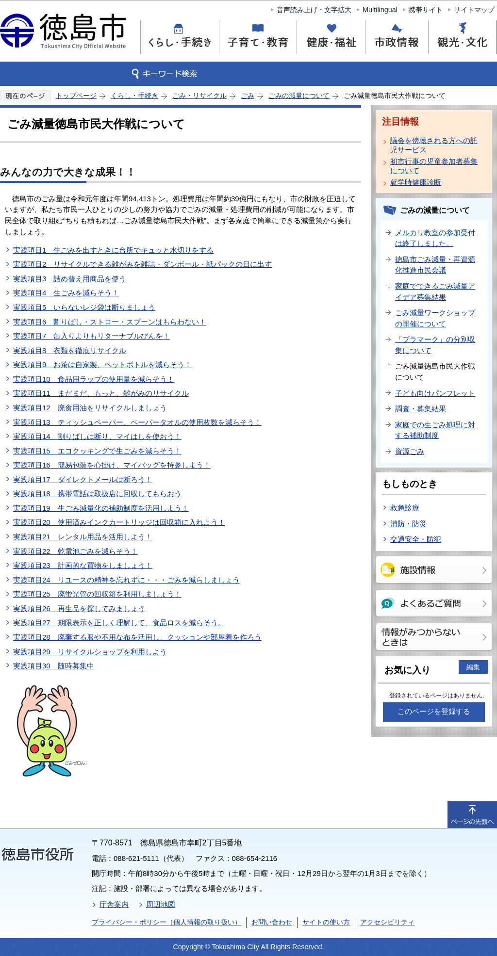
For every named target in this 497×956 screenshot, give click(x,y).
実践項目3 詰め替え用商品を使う (69, 279)
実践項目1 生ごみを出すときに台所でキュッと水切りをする (113, 250)
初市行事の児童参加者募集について (434, 166)
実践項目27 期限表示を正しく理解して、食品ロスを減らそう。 (119, 622)
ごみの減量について (299, 95)
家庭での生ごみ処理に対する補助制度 (435, 430)
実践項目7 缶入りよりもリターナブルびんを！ (91, 336)
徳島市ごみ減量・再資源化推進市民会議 (435, 265)
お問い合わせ (271, 922)
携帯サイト (426, 10)
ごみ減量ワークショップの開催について (435, 318)
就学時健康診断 (415, 182)
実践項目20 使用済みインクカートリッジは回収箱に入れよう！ (119, 522)
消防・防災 (408, 523)
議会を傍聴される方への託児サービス (434, 145)
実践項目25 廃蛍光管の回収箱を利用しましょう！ (97, 594)
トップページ (76, 95)
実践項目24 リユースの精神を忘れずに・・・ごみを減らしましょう (126, 580)
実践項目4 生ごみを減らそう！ (66, 293)
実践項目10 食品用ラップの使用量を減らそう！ (93, 379)
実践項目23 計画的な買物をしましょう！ (82, 565)
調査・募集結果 (420, 409)
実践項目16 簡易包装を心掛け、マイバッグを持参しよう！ (112, 465)
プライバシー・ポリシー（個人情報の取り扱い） (166, 922)
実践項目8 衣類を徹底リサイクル (69, 350)
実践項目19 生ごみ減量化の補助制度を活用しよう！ (101, 508)
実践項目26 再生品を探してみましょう (79, 608)
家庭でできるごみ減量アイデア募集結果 (435, 291)
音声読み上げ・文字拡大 (314, 10)
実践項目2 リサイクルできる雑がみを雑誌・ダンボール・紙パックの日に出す (142, 264)
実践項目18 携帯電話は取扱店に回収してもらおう (97, 493)
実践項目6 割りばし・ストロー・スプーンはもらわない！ (109, 322)
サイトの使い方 (326, 922)
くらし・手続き (134, 95)
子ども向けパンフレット (435, 393)
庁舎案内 (114, 904)
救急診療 (404, 507)
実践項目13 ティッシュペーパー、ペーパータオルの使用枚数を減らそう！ (137, 422)
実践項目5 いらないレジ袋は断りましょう (84, 307)
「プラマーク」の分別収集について (435, 345)
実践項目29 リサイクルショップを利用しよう (90, 652)
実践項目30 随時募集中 (53, 666)
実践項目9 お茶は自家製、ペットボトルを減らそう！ (102, 364)
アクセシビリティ (387, 922)
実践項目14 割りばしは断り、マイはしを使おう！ (97, 436)
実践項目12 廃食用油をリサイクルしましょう (90, 408)
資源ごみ (409, 451)
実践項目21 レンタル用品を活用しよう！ (82, 537)
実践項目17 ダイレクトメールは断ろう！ (82, 479)
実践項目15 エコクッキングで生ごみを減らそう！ (97, 451)
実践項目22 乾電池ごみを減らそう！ (75, 551)
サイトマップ (474, 10)
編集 (473, 667)
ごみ (247, 95)
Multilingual (380, 10)
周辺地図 (160, 904)
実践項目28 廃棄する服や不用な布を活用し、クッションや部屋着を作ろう (137, 637)
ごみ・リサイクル (199, 95)
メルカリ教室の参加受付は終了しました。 (435, 238)
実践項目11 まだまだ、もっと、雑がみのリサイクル (101, 393)
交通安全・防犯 (415, 539)
